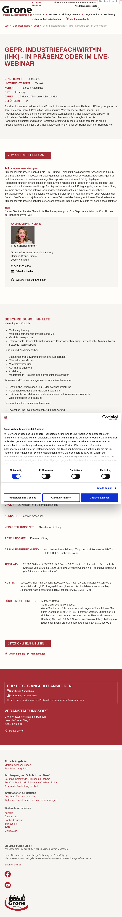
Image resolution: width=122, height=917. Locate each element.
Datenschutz (12, 816)
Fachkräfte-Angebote (16, 768)
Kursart (52, 14)
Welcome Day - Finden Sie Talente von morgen (31, 800)
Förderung (110, 14)
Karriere (82, 2)
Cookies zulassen (100, 497)
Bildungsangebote (21, 26)
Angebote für (92, 14)
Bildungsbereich (70, 14)
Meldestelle (11, 831)
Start (7, 26)
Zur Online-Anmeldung (22, 691)
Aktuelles (70, 2)
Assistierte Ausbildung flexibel (21, 786)
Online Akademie (79, 19)
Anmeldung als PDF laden (23, 695)
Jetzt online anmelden (26, 643)
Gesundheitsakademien (47, 19)
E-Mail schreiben (25, 271)
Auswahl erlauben (61, 497)
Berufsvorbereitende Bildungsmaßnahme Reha (31, 782)
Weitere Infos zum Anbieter (31, 279)
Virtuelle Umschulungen (18, 765)
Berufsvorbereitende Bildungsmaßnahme (27, 779)
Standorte (38, 14)
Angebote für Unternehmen (20, 796)
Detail (36, 26)
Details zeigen (104, 488)
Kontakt (92, 2)
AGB (7, 827)
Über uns (58, 2)
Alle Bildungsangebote (86, 6)
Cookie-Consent (14, 820)
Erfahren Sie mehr (13, 864)
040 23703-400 (22, 266)
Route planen (16, 730)
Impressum (11, 823)
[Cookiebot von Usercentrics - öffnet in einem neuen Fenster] (104, 417)
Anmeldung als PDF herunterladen (27, 654)
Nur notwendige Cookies (22, 497)
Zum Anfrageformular (26, 155)
